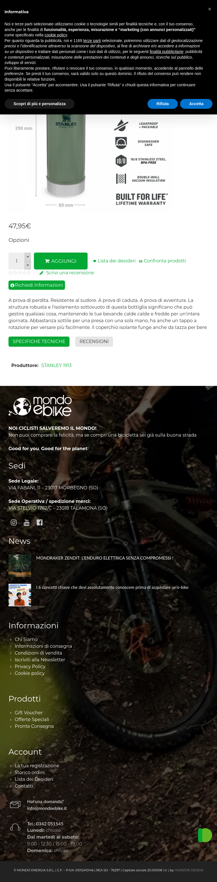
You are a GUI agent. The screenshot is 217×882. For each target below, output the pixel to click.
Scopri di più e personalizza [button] (40, 103)
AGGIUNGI (60, 261)
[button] (209, 9)
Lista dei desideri (117, 261)
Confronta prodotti (165, 261)
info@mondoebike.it (47, 808)
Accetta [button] (196, 103)
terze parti (92, 40)
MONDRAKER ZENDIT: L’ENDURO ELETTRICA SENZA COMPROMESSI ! (104, 557)
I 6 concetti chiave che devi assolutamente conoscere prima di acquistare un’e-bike (112, 587)
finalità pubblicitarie (166, 51)
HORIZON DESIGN (189, 870)
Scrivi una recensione (67, 272)
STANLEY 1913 (56, 365)
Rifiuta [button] (163, 103)
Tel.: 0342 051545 (45, 823)
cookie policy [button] (56, 35)
